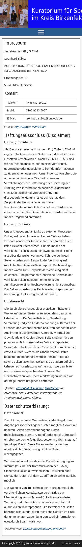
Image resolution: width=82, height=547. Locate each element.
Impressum (15, 43)
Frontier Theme (71, 543)
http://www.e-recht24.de (29, 127)
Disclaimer (52, 388)
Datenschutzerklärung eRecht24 (44, 528)
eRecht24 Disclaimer (29, 388)
